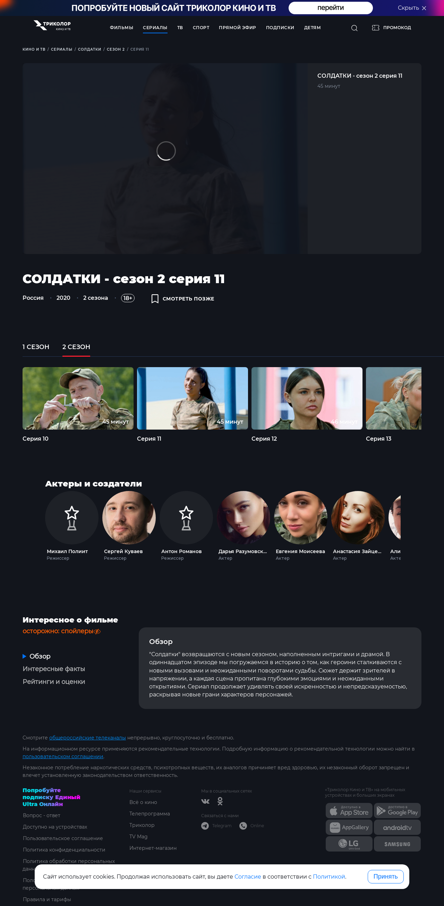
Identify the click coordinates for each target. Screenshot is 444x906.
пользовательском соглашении (63, 752)
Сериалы (155, 27)
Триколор (142, 821)
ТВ (180, 27)
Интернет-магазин (153, 844)
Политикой (329, 876)
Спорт (201, 27)
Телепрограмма (149, 809)
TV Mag (138, 832)
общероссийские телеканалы (87, 733)
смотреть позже (183, 299)
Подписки (280, 27)
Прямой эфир (237, 27)
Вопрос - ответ (41, 811)
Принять (386, 876)
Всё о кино (143, 798)
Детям (312, 27)
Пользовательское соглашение (63, 834)
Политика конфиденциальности (64, 846)
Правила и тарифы (47, 895)
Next (410, 526)
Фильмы (121, 27)
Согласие (247, 876)
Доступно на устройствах (55, 823)
